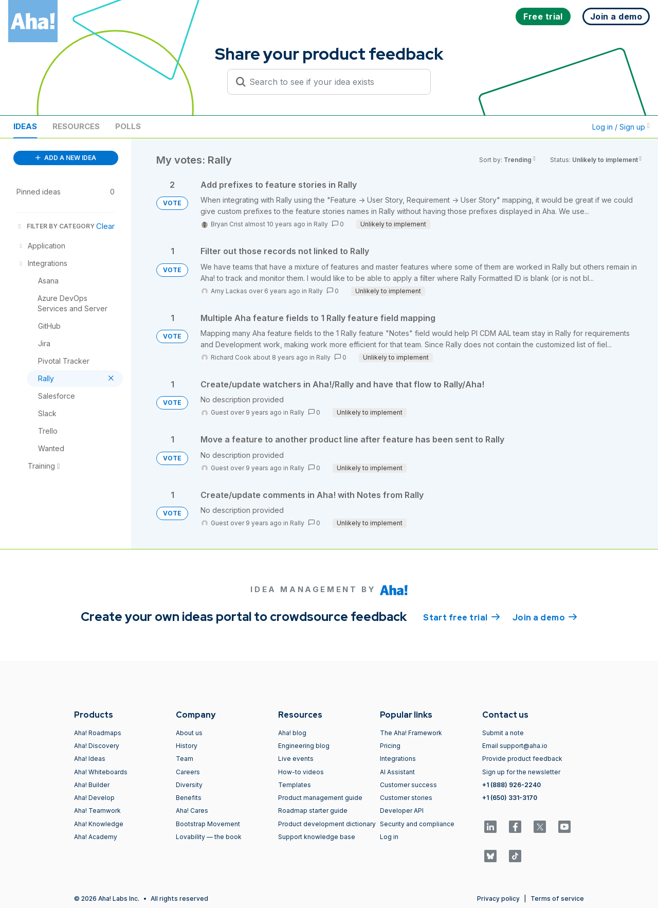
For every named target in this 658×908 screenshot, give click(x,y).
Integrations (398, 758)
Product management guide (320, 798)
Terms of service (557, 898)
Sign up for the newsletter (521, 772)
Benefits (189, 798)
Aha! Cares (192, 810)
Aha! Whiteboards (100, 772)
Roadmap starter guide (313, 810)
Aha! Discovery (96, 746)
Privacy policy (498, 898)
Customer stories (406, 798)
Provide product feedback (522, 758)
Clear (105, 226)
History (186, 746)
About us (189, 733)
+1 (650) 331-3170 (509, 798)
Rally (321, 224)
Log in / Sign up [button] (621, 126)
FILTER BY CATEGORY (55, 226)
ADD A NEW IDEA (65, 158)
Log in (389, 837)
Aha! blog (292, 733)
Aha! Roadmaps (97, 733)
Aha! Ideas (89, 758)
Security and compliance (417, 824)
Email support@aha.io (514, 746)
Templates (294, 785)
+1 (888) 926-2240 (511, 785)
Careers (188, 772)
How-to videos (301, 772)
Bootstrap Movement (208, 824)
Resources (76, 126)
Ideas (25, 126)
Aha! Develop (94, 798)
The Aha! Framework (411, 733)
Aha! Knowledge (98, 824)
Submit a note (503, 733)
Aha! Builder (91, 785)
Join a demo (545, 617)
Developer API (402, 810)
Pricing (390, 746)
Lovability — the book (209, 837)
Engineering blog (304, 746)
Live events (296, 758)
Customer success (408, 785)
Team (184, 758)
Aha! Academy (95, 837)
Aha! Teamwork (97, 810)
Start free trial (461, 617)
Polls (128, 126)
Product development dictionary (327, 824)
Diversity (189, 785)
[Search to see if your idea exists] (333, 82)
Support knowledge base (316, 837)
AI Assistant (397, 772)
